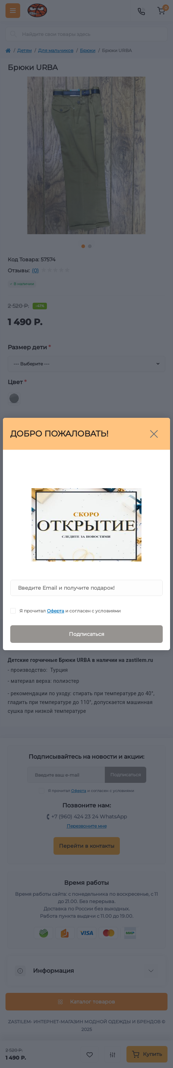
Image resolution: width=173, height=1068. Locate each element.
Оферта (55, 611)
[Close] (154, 434)
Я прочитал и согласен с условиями (70, 611)
